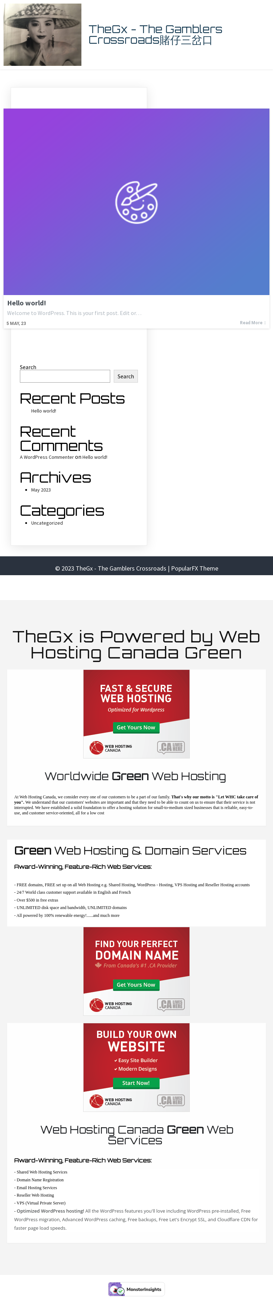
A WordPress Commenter (47, 457)
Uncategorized (47, 523)
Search (28, 367)
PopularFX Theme (194, 568)
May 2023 (41, 490)
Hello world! (43, 411)
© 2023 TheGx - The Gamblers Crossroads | (113, 568)
